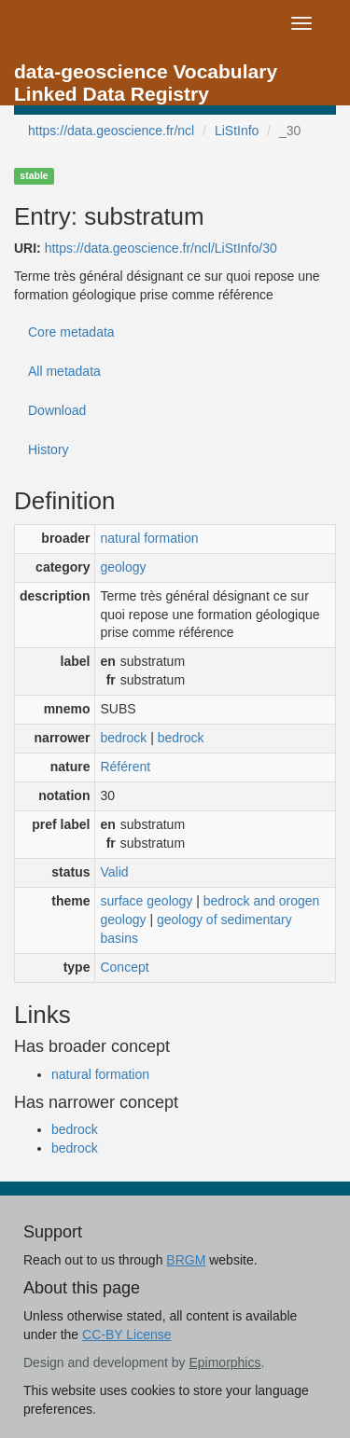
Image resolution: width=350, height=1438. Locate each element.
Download (57, 410)
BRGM (185, 1259)
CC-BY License (126, 1334)
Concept (124, 967)
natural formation (149, 538)
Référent (125, 766)
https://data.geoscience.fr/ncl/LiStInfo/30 (161, 248)
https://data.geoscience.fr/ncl (111, 130)
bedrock (123, 737)
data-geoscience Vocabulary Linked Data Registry (145, 77)
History (48, 449)
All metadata (64, 371)
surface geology (146, 900)
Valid (114, 871)
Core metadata (71, 332)
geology (123, 567)
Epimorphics (224, 1362)
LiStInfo (237, 130)
